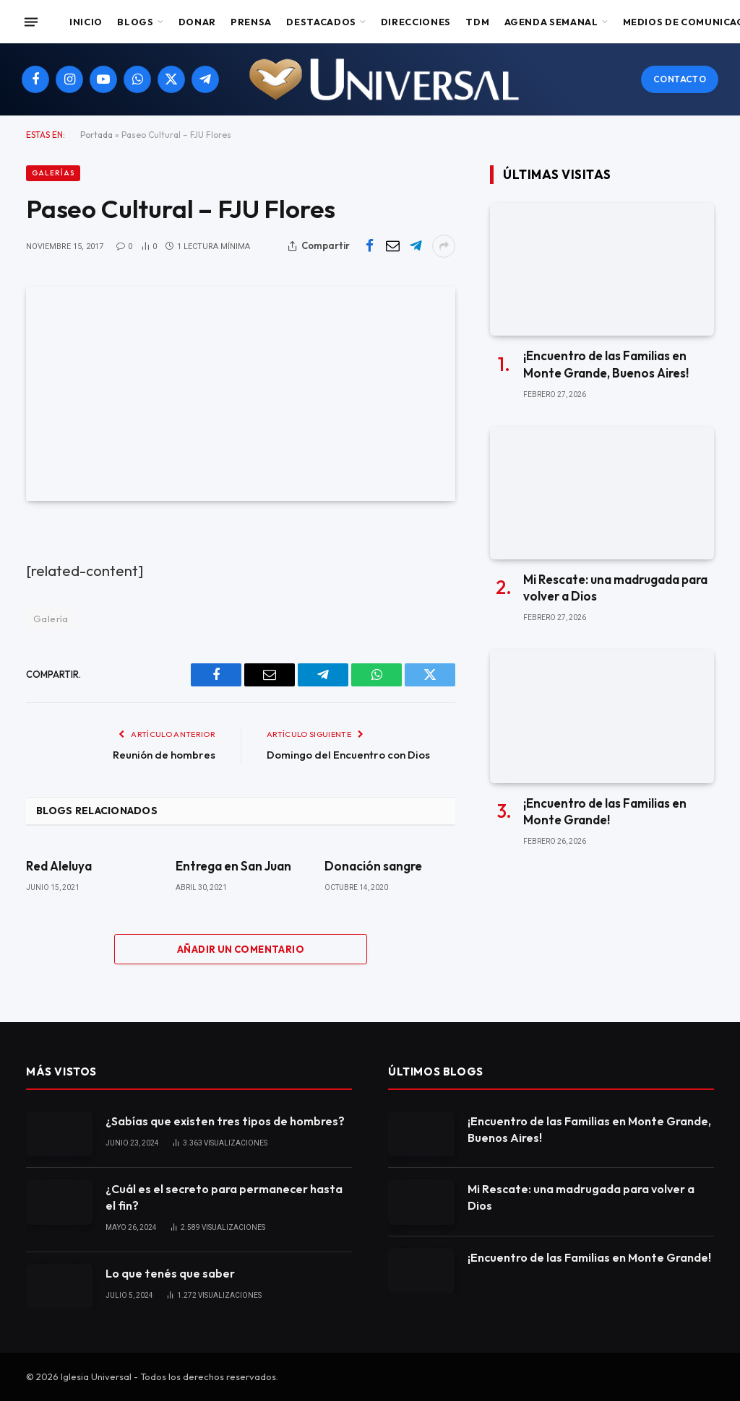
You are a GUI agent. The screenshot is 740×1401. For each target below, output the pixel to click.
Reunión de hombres (164, 754)
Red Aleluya (59, 865)
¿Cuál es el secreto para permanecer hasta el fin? (224, 1197)
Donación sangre (373, 865)
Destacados (321, 21)
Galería (51, 618)
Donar (197, 21)
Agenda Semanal (551, 21)
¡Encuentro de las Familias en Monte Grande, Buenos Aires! (606, 364)
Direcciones (416, 21)
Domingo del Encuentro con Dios (348, 754)
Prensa (251, 21)
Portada (96, 134)
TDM (477, 21)
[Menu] (31, 21)
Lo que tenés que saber (170, 1273)
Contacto (679, 79)
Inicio (86, 21)
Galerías (53, 173)
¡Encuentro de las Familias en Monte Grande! (605, 811)
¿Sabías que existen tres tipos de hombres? (225, 1121)
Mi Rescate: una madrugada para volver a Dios (615, 587)
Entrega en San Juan (233, 865)
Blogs (135, 21)
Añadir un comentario (240, 949)
